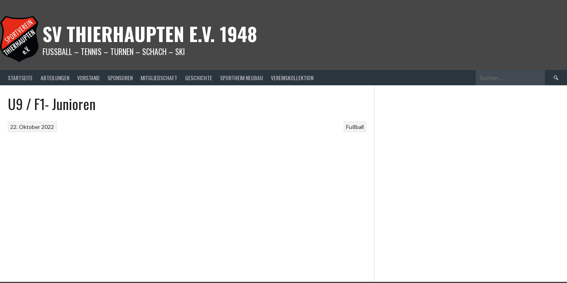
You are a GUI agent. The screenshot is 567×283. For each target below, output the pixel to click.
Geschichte (198, 78)
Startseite (20, 78)
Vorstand (88, 78)
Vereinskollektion (292, 78)
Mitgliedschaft (159, 78)
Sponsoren (120, 78)
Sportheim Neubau (241, 78)
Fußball (355, 126)
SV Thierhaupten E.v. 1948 (150, 34)
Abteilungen (55, 78)
